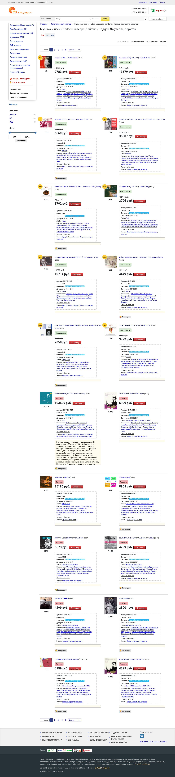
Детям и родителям (18, 57)
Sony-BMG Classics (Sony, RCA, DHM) (138, 420)
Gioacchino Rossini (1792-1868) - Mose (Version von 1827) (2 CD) (142, 119)
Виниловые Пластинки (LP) (22, 25)
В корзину (75, 72)
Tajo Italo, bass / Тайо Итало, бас (77, 294)
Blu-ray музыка (16, 41)
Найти (105, 19)
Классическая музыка (52, 740)
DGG (63, 420)
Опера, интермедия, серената (137, 105)
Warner (128, 291)
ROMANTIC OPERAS (62, 598)
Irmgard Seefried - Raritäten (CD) (66, 58)
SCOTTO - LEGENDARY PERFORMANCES (69, 538)
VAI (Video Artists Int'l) (133, 625)
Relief (63, 89)
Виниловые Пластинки (52, 733)
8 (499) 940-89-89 (142, 764)
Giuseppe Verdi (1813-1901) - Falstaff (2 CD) (135, 58)
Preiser (64, 221)
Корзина (161, 10)
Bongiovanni (66, 360)
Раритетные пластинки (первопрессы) (20, 66)
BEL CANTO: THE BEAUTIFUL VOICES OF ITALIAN (136, 538)
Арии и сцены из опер (69, 105)
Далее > (72, 50)
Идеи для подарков (18, 97)
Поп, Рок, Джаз (48, 736)
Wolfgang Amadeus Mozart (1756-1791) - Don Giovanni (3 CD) (76, 257)
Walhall (128, 154)
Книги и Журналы (17, 72)
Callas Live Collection (62, 477)
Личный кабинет (157, 19)
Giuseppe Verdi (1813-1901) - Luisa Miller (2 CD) (72, 119)
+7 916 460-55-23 (139, 12)
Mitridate (64, 151)
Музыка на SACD (17, 37)
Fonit (127, 218)
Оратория (88, 436)
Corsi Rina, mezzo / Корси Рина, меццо (144, 227)
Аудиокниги (15, 53)
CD (47, 35)
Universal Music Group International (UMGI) (140, 504)
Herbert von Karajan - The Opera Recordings (70, 394)
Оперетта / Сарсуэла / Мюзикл (74, 436)
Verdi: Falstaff (124, 598)
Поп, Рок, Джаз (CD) (18, 29)
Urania (64, 291)
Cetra (127, 89)
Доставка (153, 2)
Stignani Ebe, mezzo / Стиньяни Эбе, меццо (140, 573)
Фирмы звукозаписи (19, 93)
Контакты (143, 2)
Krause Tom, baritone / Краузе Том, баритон (79, 429)
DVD (52, 35)
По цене (163, 41)
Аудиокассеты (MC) (18, 61)
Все (42, 35)
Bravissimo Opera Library (70, 564)
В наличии (96, 19)
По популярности (137, 41)
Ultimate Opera (124, 477)
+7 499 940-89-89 (139, 9)
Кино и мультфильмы (19, 49)
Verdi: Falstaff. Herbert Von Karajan (131, 394)
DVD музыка (15, 45)
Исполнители (16, 89)
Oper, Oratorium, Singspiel (70, 166)
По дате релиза (152, 41)
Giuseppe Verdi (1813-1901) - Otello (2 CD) (134, 187)
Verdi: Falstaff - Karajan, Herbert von (132, 659)
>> (79, 50)
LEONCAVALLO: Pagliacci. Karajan (67, 659)
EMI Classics (66, 504)
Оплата (162, 2)
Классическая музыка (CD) (22, 33)
